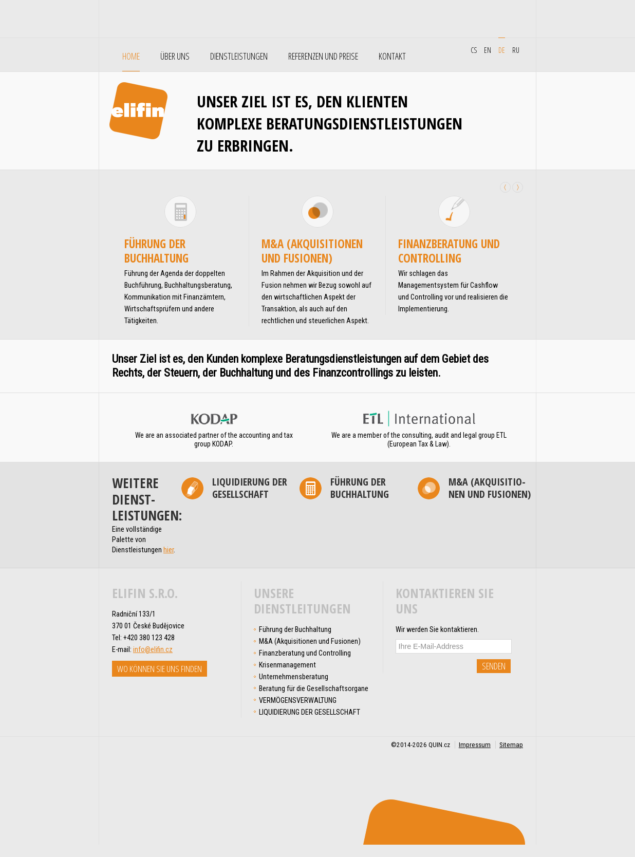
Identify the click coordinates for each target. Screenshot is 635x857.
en (487, 49)
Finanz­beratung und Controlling (449, 251)
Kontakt (392, 56)
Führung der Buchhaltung (156, 251)
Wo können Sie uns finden (159, 669)
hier (168, 550)
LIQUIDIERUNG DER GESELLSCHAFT (249, 488)
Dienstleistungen (239, 56)
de (501, 49)
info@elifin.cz (153, 649)
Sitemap (511, 745)
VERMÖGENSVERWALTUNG (298, 700)
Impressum (475, 745)
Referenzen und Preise (323, 56)
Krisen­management (287, 665)
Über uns (175, 56)
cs (474, 49)
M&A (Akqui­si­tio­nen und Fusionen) (312, 251)
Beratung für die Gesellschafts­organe (313, 688)
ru (515, 49)
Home (131, 56)
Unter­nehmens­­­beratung (293, 677)
